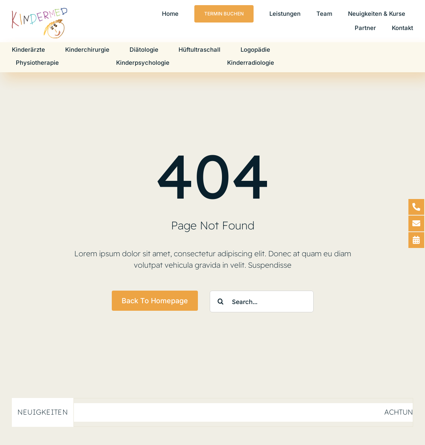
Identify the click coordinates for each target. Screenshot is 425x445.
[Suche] (220, 301)
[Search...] (262, 301)
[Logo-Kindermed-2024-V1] (39, 11)
